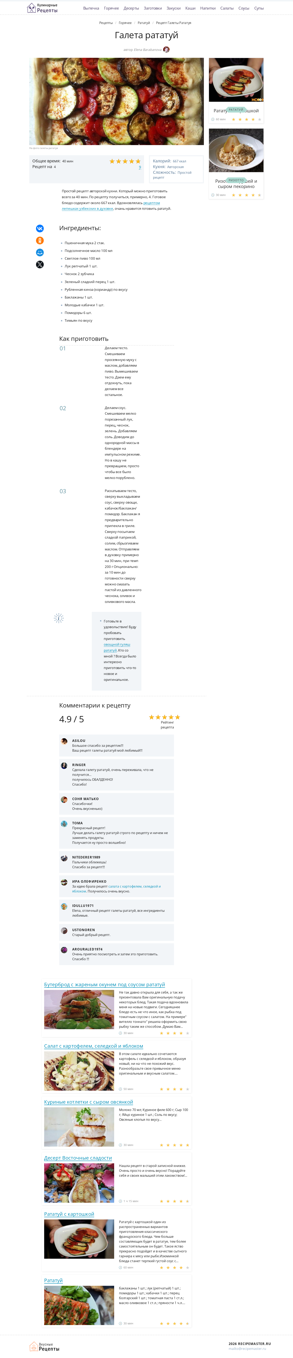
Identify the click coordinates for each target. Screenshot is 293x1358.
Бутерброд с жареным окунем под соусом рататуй (104, 984)
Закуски (173, 8)
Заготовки (153, 8)
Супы (259, 8)
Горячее (111, 8)
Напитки (207, 8)
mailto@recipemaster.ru (247, 1348)
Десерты (131, 8)
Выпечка (91, 8)
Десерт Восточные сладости (78, 1157)
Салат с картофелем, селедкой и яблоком (93, 1045)
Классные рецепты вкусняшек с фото (42, 8)
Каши (190, 8)
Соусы (243, 8)
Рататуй (53, 1280)
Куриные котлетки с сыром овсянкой (88, 1101)
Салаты (227, 8)
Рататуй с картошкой (69, 1213)
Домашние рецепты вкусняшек (44, 1346)
